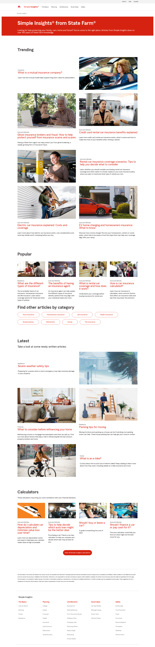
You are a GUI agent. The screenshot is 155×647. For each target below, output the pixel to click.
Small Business (47, 634)
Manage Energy (96, 610)
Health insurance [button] (106, 315)
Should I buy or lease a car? (92, 524)
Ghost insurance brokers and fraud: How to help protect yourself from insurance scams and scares (47, 136)
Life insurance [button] (82, 315)
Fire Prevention (120, 610)
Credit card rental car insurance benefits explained (108, 132)
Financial (46, 614)
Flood (117, 614)
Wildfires (118, 630)
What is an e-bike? (90, 458)
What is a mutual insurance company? (40, 72)
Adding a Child (71, 618)
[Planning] (54, 7)
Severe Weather (121, 622)
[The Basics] (45, 7)
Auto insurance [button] (28, 315)
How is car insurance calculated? (122, 284)
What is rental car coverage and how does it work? (92, 286)
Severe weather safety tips (33, 366)
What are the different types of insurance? (30, 284)
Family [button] (70, 322)
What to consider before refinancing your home (45, 429)
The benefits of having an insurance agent (61, 284)
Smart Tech (95, 614)
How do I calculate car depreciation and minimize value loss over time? (30, 528)
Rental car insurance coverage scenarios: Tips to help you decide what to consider (108, 163)
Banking (21, 610)
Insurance (46, 622)
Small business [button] (28, 322)
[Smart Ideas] (75, 7)
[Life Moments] (63, 7)
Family (20, 614)
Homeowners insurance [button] (55, 315)
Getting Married (72, 610)
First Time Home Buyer (74, 614)
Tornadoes (119, 626)
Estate (45, 610)
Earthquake (119, 606)
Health (45, 618)
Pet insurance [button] (90, 322)
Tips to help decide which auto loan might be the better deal (61, 527)
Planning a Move (72, 626)
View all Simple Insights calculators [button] (77, 553)
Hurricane (119, 618)
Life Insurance (47, 626)
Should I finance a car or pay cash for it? (122, 526)
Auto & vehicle (23, 606)
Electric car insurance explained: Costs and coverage (42, 226)
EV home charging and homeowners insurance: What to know (106, 226)
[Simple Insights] (31, 8)
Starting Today (96, 618)
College (45, 606)
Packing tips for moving (92, 427)
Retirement (46, 630)
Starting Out (71, 606)
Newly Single (71, 630)
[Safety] (83, 7)
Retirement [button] (50, 322)
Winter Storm (120, 634)
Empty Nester (71, 639)
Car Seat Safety (96, 606)
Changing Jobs (72, 622)
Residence (21, 618)
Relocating (70, 634)
